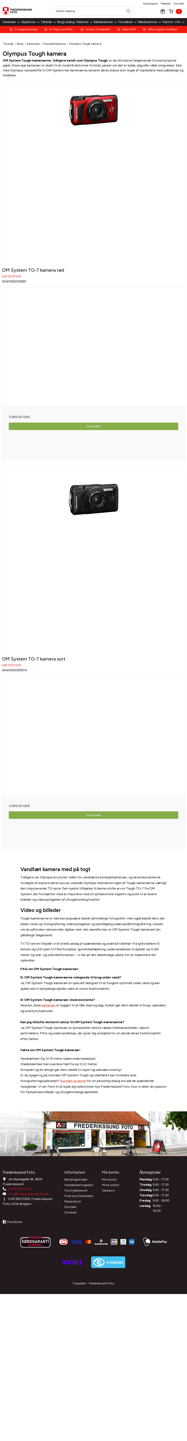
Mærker (166, 3)
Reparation (72, 1206)
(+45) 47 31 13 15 (20, 1194)
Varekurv (108, 1195)
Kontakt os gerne (73, 1088)
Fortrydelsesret (76, 1195)
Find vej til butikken (78, 1201)
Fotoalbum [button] (127, 22)
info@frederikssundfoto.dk (28, 1199)
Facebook (12, 1227)
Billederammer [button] (105, 22)
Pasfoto (167, 22)
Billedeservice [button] (149, 22)
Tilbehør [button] (48, 22)
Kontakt (179, 3)
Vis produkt (93, 428)
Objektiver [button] (30, 22)
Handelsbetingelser (78, 1190)
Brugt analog (66, 22)
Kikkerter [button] (84, 22)
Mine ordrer (110, 1190)
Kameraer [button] (11, 22)
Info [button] (179, 22)
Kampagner (150, 3)
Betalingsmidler (76, 1184)
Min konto (109, 1184)
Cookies (70, 1217)
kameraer (49, 1012)
